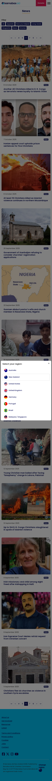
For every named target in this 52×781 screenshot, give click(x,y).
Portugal (12, 403)
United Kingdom (15, 390)
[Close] (48, 363)
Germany (12, 397)
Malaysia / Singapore (17, 417)
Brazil (11, 410)
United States (14, 384)
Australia (12, 370)
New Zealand (14, 377)
